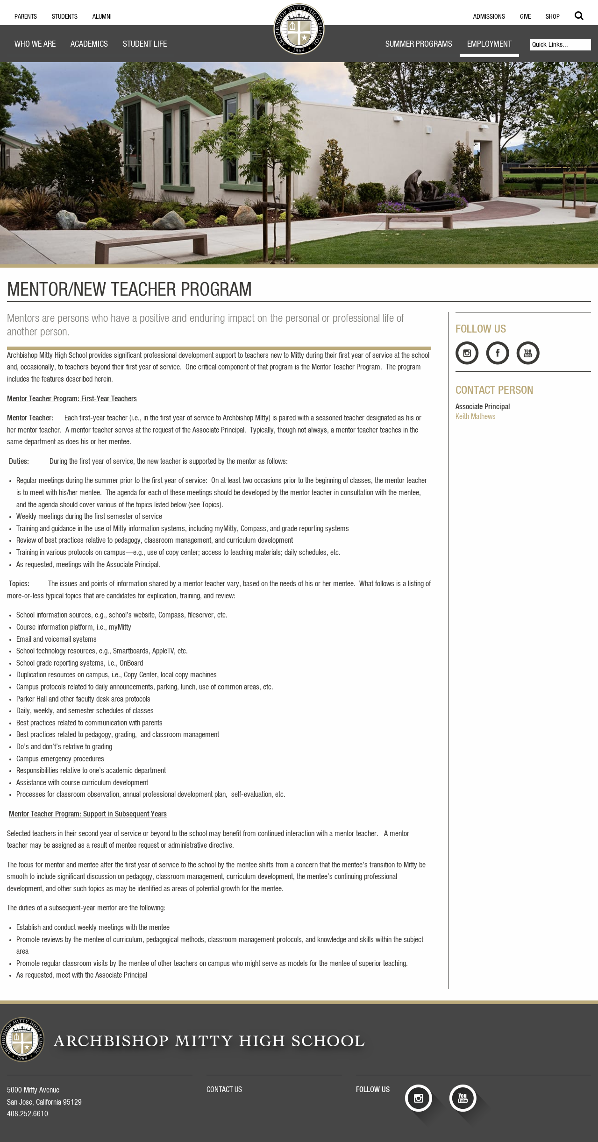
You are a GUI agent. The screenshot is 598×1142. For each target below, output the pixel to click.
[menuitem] (35, 46)
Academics (89, 44)
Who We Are (35, 44)
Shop (553, 17)
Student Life (145, 44)
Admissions (489, 17)
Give (525, 17)
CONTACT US (224, 1089)
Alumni (102, 17)
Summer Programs (418, 44)
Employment (489, 44)
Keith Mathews (476, 416)
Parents (25, 17)
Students (65, 17)
